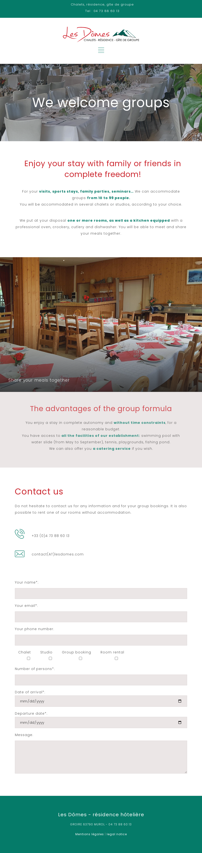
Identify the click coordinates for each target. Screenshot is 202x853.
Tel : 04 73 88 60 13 (102, 11)
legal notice (117, 834)
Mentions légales (89, 834)
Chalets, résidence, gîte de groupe (102, 4)
